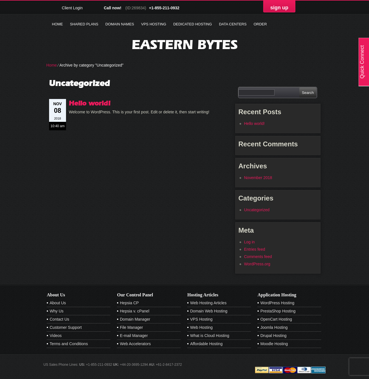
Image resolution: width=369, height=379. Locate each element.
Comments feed (258, 256)
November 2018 (258, 177)
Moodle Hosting (274, 343)
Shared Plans (84, 24)
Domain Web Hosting (208, 311)
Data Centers (233, 24)
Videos (56, 335)
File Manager (131, 327)
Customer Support (66, 327)
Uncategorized (256, 210)
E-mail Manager (134, 335)
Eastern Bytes (185, 44)
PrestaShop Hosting (278, 311)
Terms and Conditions (69, 343)
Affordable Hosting (206, 343)
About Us (58, 303)
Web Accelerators (135, 343)
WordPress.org (257, 264)
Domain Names (119, 24)
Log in (249, 242)
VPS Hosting (153, 24)
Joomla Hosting (274, 327)
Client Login (72, 8)
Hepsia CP (129, 303)
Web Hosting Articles (208, 303)
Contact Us (59, 319)
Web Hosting (201, 327)
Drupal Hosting (273, 335)
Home (57, 24)
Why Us (56, 311)
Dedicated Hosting (192, 24)
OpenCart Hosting (276, 319)
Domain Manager (135, 319)
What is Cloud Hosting (209, 335)
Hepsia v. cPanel (134, 311)
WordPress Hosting (277, 303)
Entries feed (254, 249)
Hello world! (90, 103)
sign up (279, 7)
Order (260, 24)
